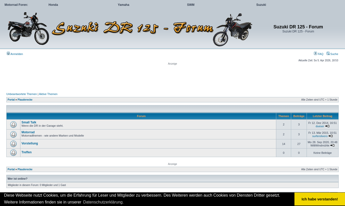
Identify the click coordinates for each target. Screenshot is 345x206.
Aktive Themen (48, 94)
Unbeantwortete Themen (21, 94)
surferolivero (320, 136)
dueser (320, 126)
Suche (332, 53)
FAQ (318, 53)
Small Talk (28, 122)
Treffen (26, 152)
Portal (11, 99)
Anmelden (15, 53)
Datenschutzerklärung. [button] (103, 202)
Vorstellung (29, 143)
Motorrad (28, 132)
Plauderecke (24, 99)
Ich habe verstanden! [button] (320, 199)
